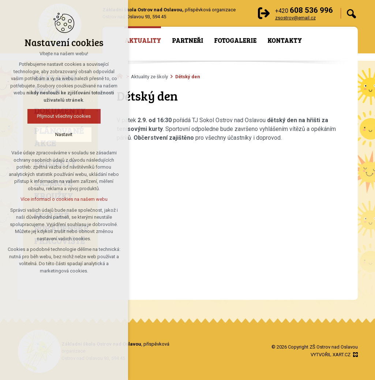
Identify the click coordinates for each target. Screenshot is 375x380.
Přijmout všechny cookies (52, 116)
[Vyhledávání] (351, 13)
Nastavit (51, 134)
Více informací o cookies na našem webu (51, 199)
